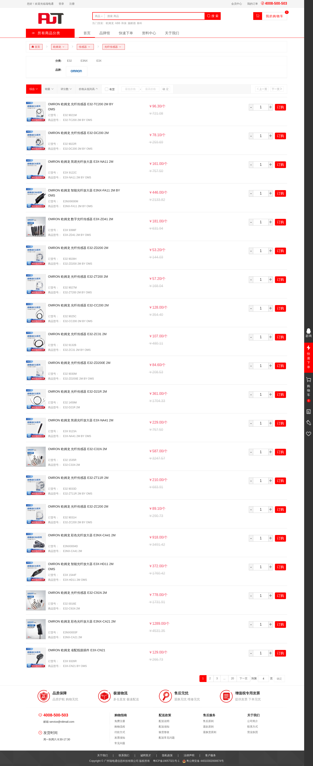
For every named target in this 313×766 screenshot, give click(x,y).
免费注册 (119, 721)
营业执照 (252, 732)
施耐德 (132, 23)
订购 (280, 107)
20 (232, 678)
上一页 (262, 89)
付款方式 (119, 732)
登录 (61, 3)
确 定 (165, 89)
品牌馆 (104, 33)
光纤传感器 (113, 46)
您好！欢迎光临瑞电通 (40, 3)
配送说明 (164, 721)
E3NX (84, 60)
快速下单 (126, 33)
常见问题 (119, 743)
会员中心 (236, 3)
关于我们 (172, 33)
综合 (33, 89)
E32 (69, 60)
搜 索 (212, 16)
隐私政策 (167, 755)
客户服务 (210, 755)
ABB (117, 23)
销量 (49, 89)
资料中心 (149, 33)
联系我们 (124, 755)
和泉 (124, 23)
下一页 (277, 89)
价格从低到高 (88, 89)
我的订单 (252, 3)
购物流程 (119, 726)
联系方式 (252, 726)
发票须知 (119, 737)
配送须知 (164, 726)
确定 (279, 678)
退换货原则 (209, 732)
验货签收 (164, 732)
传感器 (85, 46)
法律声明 (189, 755)
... (224, 678)
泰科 (139, 23)
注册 (72, 3)
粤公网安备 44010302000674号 (203, 760)
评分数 (66, 89)
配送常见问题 (167, 737)
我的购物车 (275, 16)
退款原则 (208, 726)
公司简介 (252, 721)
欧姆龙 (110, 23)
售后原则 (208, 721)
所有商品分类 (46, 33)
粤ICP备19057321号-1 (166, 760)
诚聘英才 (145, 755)
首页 (87, 33)
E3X (99, 60)
